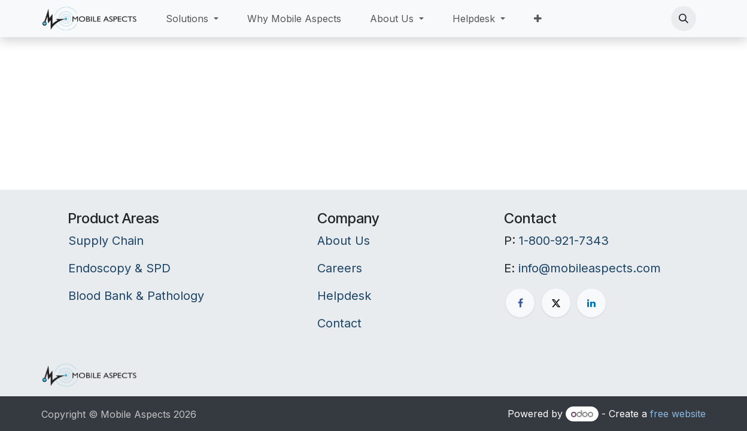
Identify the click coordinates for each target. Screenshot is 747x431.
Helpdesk (344, 296)
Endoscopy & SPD (119, 268)
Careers (339, 268)
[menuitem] (192, 19)
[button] (683, 18)
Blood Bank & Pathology (136, 296)
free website (678, 414)
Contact (339, 323)
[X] (556, 303)
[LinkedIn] (591, 303)
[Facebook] (520, 303)
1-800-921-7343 (564, 240)
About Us (343, 240)
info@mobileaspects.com (589, 268)
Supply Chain (106, 240)
